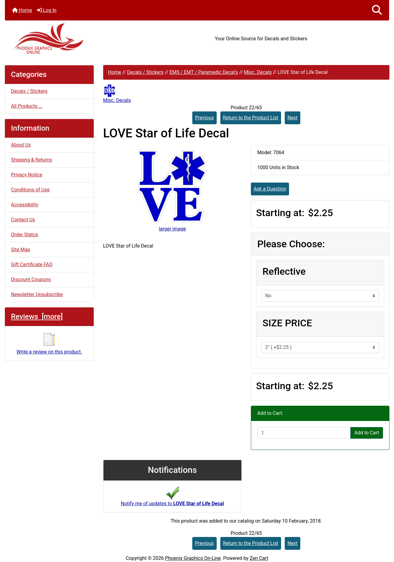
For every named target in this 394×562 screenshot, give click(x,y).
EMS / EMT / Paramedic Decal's (203, 72)
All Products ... (26, 106)
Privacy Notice (26, 175)
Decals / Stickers (145, 72)
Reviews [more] (37, 316)
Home (22, 10)
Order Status (24, 234)
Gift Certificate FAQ (31, 264)
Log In (46, 10)
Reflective (284, 271)
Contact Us (23, 220)
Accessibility (24, 205)
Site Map (20, 249)
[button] (377, 10)
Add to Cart (366, 433)
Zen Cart (259, 558)
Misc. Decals (258, 72)
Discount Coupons (31, 279)
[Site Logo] (68, 38)
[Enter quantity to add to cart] (304, 433)
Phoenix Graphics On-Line (193, 558)
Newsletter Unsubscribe (37, 294)
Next (292, 118)
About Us (21, 145)
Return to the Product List (250, 118)
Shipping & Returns (31, 160)
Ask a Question (270, 189)
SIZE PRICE (287, 323)
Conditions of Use (30, 190)
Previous (204, 118)
